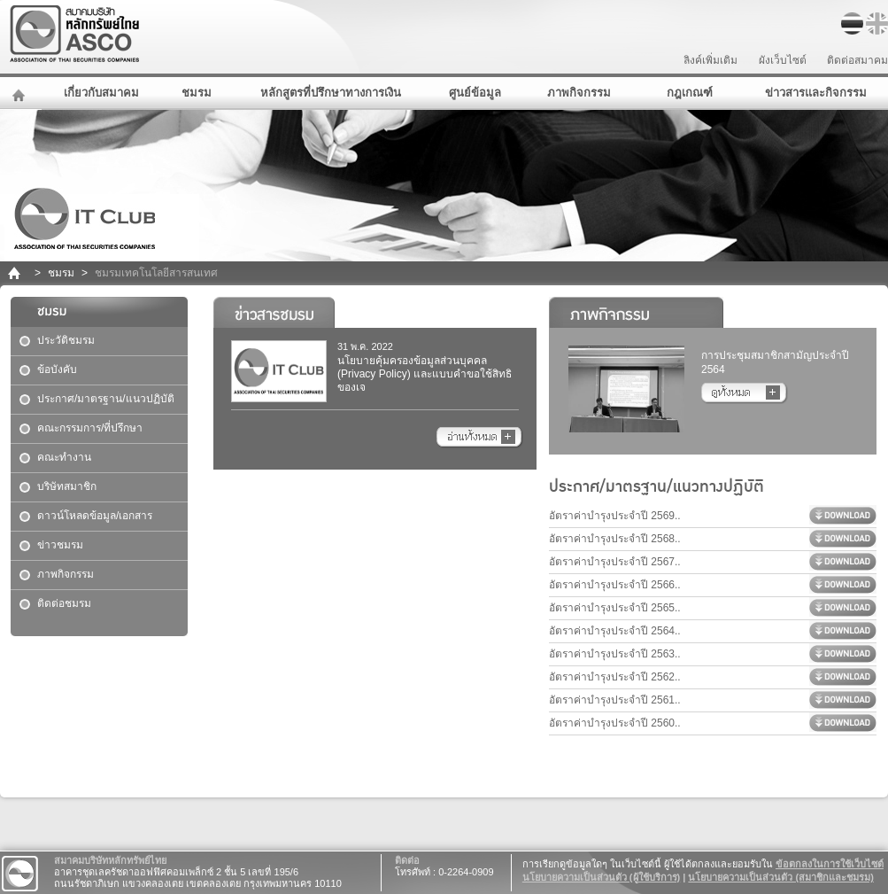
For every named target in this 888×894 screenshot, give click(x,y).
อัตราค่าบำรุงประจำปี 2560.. (615, 723)
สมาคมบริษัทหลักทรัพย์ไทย (120, 34)
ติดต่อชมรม (64, 603)
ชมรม (196, 92)
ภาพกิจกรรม (579, 92)
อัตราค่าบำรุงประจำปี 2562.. (615, 677)
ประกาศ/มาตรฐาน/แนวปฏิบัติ (105, 399)
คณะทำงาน (64, 457)
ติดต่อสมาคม (857, 60)
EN (877, 23)
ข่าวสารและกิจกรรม (816, 92)
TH (852, 23)
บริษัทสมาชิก (67, 486)
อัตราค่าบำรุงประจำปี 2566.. (615, 585)
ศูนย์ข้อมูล (475, 92)
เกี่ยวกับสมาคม (101, 92)
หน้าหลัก (21, 93)
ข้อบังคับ (57, 369)
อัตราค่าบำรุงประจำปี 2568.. (615, 539)
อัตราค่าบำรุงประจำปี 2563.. (615, 654)
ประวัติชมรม (66, 340)
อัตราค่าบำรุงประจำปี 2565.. (615, 608)
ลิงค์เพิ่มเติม (710, 60)
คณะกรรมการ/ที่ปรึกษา (90, 428)
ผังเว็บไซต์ (783, 60)
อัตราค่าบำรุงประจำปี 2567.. (615, 562)
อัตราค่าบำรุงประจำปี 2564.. (615, 631)
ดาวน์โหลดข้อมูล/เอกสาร (94, 515)
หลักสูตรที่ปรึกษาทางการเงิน (330, 92)
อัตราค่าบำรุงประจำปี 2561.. (615, 700)
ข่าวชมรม (60, 545)
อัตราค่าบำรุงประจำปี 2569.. (615, 515)
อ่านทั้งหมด (479, 437)
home (15, 273)
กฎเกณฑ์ (690, 92)
